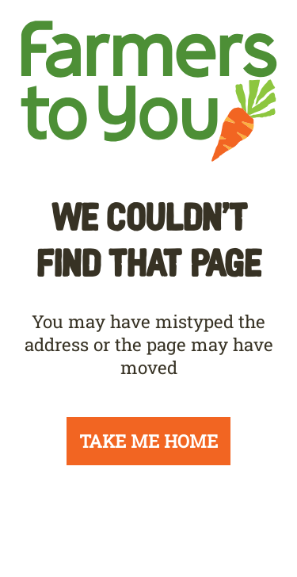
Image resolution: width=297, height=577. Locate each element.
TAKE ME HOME (148, 441)
